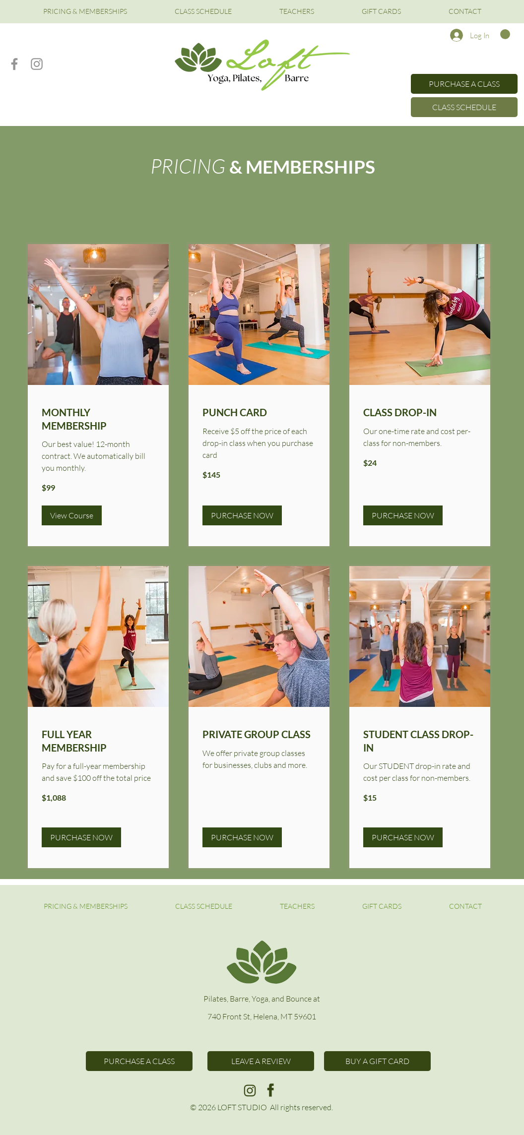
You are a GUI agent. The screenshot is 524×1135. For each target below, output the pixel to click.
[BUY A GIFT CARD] (377, 1061)
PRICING (189, 165)
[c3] (271, 1090)
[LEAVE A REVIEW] (260, 1061)
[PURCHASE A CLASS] (464, 84)
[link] (98, 419)
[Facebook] (14, 64)
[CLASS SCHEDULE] (464, 107)
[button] (505, 34)
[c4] (250, 1090)
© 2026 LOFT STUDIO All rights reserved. (261, 1107)
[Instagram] (37, 64)
